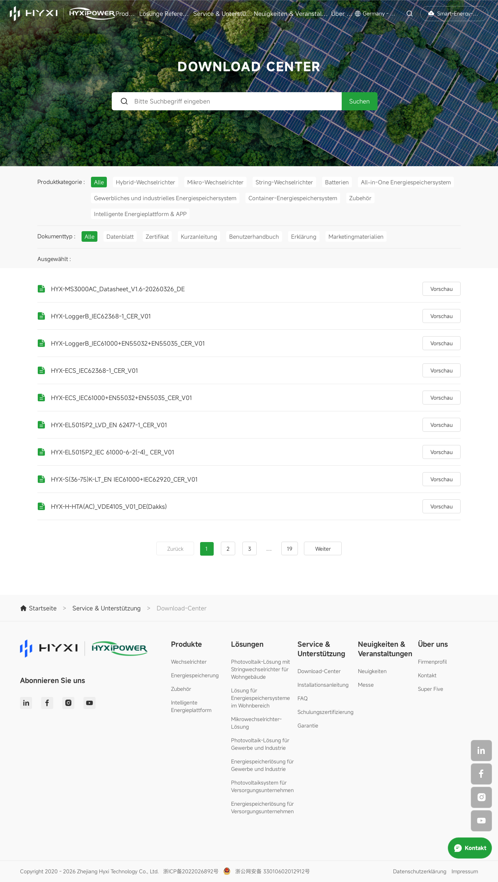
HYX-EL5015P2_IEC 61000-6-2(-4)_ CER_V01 (112, 452)
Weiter (323, 548)
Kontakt (427, 675)
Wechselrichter (189, 661)
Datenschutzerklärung (419, 871)
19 (289, 548)
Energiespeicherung (195, 675)
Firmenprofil (432, 661)
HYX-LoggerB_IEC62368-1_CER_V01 (101, 316)
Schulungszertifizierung (325, 711)
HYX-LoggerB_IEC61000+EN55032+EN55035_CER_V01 (128, 343)
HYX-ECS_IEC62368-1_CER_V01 (94, 370)
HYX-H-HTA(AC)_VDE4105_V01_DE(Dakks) (109, 506)
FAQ (303, 698)
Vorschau (441, 288)
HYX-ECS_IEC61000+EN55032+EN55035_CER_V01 (121, 398)
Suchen (359, 101)
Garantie (308, 725)
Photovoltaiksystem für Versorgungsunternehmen (262, 786)
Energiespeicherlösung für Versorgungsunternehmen (262, 807)
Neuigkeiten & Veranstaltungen (291, 13)
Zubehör (181, 688)
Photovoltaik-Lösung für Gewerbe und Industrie (260, 744)
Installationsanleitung (323, 684)
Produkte (126, 13)
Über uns (342, 13)
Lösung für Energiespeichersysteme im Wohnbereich (260, 698)
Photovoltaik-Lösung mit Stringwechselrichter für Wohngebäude (260, 669)
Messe (366, 684)
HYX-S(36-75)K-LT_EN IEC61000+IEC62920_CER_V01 (124, 479)
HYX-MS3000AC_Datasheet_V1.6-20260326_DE (118, 289)
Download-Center (319, 671)
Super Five (430, 688)
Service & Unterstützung (222, 13)
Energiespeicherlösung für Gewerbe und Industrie (262, 765)
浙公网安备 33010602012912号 (272, 871)
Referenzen (178, 13)
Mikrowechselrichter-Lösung (256, 722)
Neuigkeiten (372, 671)
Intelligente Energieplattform (191, 706)
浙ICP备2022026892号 (191, 871)
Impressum (465, 871)
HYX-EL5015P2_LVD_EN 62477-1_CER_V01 (109, 425)
